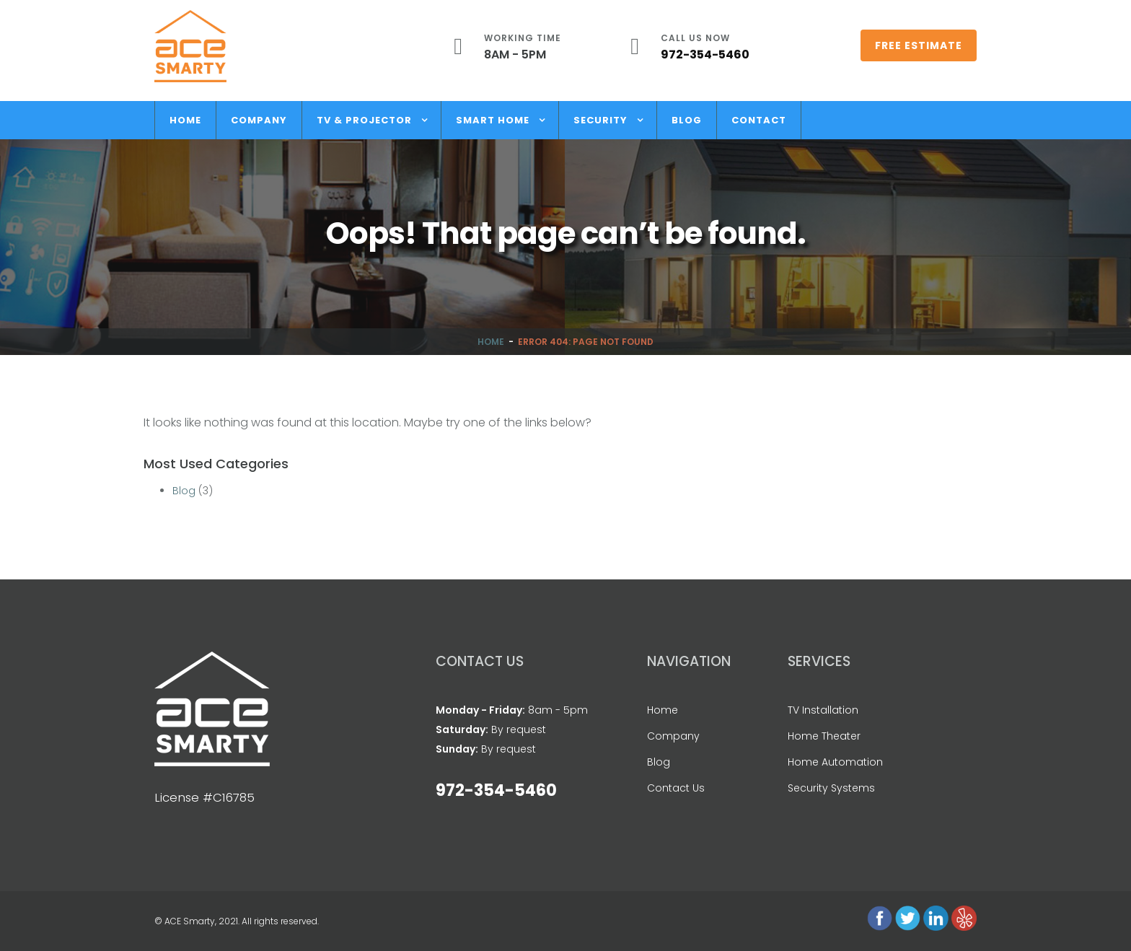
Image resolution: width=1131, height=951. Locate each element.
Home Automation (835, 762)
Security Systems (831, 788)
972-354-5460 (705, 54)
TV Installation (823, 710)
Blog (687, 120)
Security (600, 120)
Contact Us (676, 788)
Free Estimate (918, 45)
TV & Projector (364, 120)
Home (185, 120)
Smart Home (492, 120)
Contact (758, 120)
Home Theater (824, 736)
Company (259, 120)
